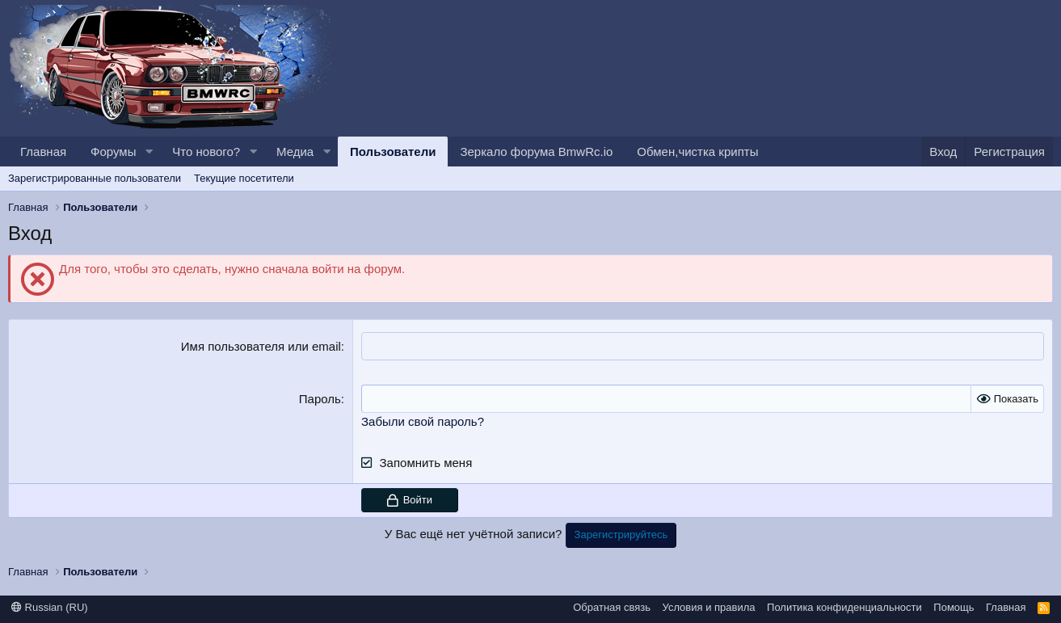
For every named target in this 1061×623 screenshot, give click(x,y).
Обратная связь (611, 607)
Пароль (320, 399)
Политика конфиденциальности (844, 607)
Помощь (953, 607)
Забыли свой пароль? (422, 421)
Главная (43, 151)
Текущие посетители (244, 178)
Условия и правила (709, 607)
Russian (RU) (49, 607)
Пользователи (393, 151)
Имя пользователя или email (261, 346)
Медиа (295, 151)
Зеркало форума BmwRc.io (536, 151)
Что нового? (206, 151)
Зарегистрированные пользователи (94, 178)
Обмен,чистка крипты (697, 151)
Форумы (113, 151)
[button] (148, 151)
